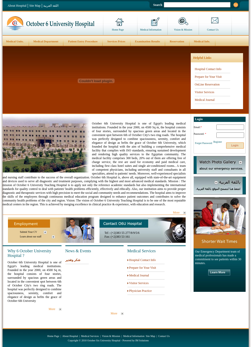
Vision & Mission (183, 29)
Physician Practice (140, 291)
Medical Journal (205, 100)
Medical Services (90, 336)
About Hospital (17, 5)
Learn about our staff (31, 236)
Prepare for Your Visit (208, 77)
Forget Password (203, 143)
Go (235, 4)
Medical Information (151, 29)
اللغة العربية (50, 5)
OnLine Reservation (207, 84)
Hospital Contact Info (208, 69)
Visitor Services (204, 92)
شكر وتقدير (72, 260)
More (176, 212)
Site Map (35, 5)
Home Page (118, 29)
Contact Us (213, 29)
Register (217, 141)
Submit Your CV (28, 231)
